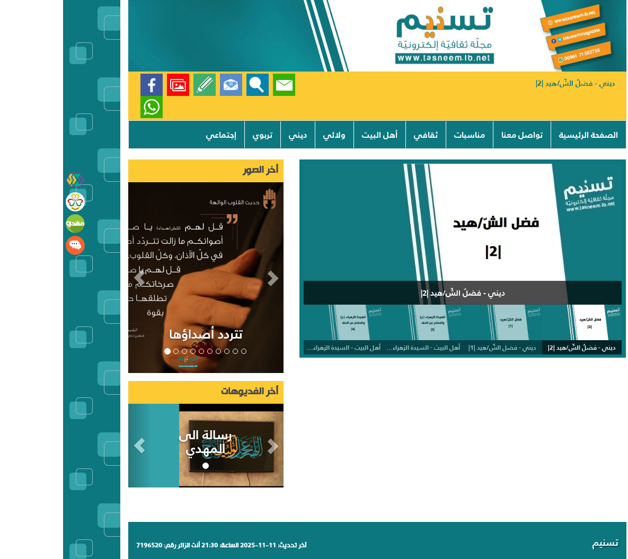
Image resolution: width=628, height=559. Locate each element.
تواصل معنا (459, 134)
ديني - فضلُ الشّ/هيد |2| (512, 83)
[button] (77, 277)
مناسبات (406, 134)
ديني (235, 134)
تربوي (199, 134)
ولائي (271, 134)
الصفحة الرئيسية (525, 134)
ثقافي (363, 134)
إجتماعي (158, 134)
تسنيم (542, 542)
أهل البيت (316, 134)
